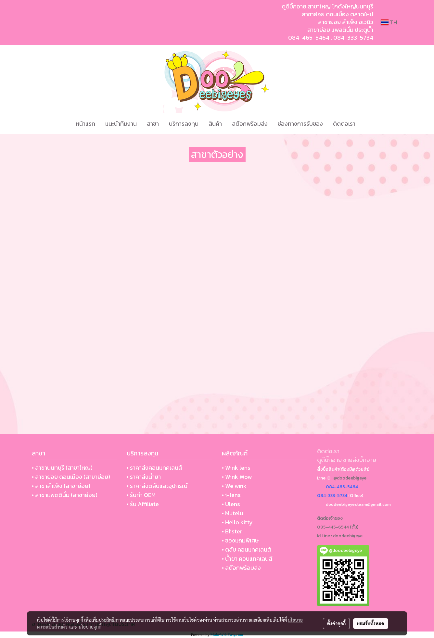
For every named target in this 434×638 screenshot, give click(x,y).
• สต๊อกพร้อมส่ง (241, 567)
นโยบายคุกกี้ (90, 627)
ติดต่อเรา (344, 123)
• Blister (232, 531)
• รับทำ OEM (141, 495)
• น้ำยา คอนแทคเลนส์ (247, 558)
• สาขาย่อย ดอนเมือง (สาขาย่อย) (71, 476)
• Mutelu (232, 513)
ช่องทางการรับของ (300, 123)
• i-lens (231, 495)
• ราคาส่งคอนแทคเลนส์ (154, 467)
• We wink (234, 485)
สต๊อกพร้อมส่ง (250, 123)
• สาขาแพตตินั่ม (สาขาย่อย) (64, 495)
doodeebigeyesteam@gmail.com (358, 504)
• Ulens (231, 504)
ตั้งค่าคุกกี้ (336, 623)
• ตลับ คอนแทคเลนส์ (246, 549)
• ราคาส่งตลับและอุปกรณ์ (157, 485)
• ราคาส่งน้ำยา (144, 476)
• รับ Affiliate (143, 504)
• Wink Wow (237, 476)
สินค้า (215, 123)
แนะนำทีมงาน (121, 123)
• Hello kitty (237, 522)
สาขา (153, 123)
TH (389, 22)
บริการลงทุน (183, 123)
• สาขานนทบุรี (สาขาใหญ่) (62, 467)
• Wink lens (236, 467)
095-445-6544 (333, 527)
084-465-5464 (308, 37)
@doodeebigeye (349, 478)
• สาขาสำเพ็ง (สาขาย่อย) (61, 485)
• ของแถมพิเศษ (240, 540)
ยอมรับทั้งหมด (370, 623)
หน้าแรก (85, 123)
